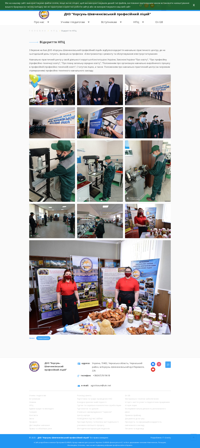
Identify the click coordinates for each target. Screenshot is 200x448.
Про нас (39, 22)
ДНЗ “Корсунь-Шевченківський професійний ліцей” (107, 14)
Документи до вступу (135, 418)
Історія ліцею (131, 405)
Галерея (33, 412)
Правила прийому (133, 415)
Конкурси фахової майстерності (92, 402)
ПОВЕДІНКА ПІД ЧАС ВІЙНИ (89, 418)
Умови (32, 338)
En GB (159, 22)
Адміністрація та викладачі (41, 408)
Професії (33, 422)
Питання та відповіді (134, 428)
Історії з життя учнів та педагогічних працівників (147, 402)
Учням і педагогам (73, 22)
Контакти (33, 415)
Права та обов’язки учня (40, 428)
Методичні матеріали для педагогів (93, 428)
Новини (32, 402)
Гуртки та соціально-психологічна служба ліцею (99, 405)
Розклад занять (84, 395)
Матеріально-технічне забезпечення (142, 399)
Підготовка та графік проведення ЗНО (94, 399)
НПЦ (136, 22)
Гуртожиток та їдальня (87, 408)
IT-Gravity (166, 437)
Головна (38, 30)
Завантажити (43, 338)
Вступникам (109, 22)
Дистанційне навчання (39, 425)
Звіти (31, 418)
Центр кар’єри (83, 415)
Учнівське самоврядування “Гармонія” (94, 412)
